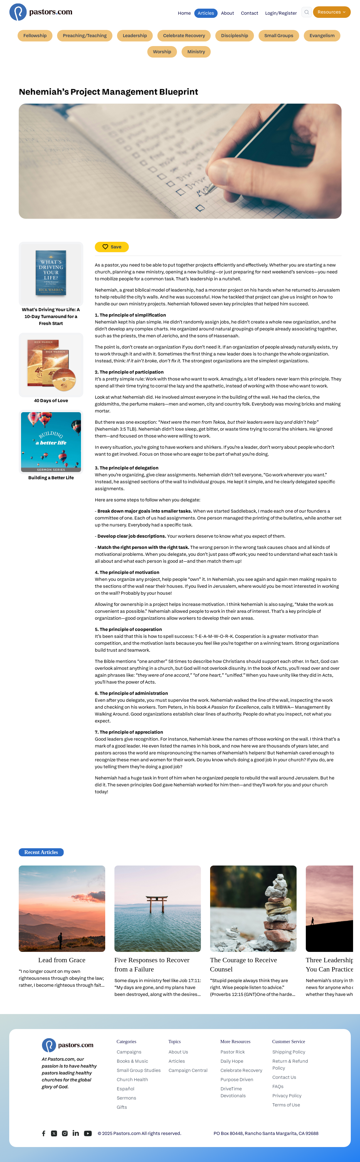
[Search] (306, 12)
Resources (332, 12)
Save (111, 247)
